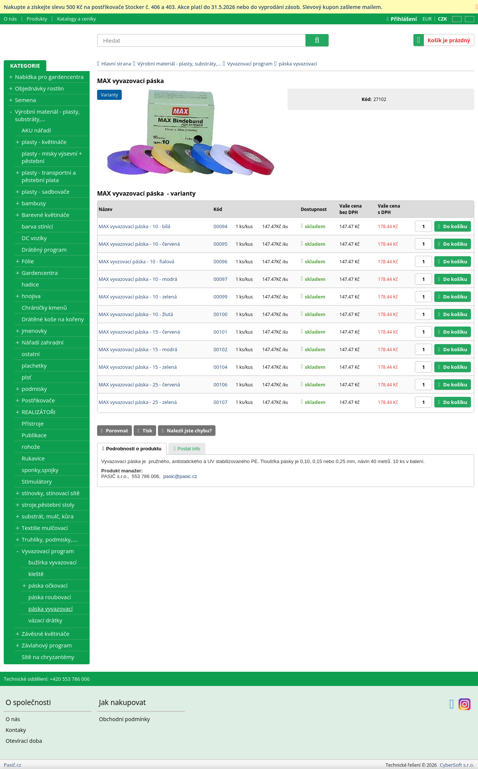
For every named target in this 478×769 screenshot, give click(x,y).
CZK (442, 18)
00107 (222, 385)
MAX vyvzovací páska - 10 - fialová (136, 253)
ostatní (31, 352)
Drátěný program (44, 248)
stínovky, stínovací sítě (51, 492)
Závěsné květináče (45, 632)
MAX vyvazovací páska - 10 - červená (139, 237)
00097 (222, 270)
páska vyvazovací (50, 607)
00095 (222, 237)
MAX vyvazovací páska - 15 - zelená (138, 352)
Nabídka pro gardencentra (49, 75)
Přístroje (33, 422)
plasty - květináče (44, 140)
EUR (426, 18)
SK (468, 19)
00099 (222, 286)
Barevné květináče (45, 213)
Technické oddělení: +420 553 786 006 (47, 677)
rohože (31, 445)
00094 (222, 220)
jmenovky (34, 329)
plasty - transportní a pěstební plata (49, 175)
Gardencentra (40, 271)
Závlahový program (47, 644)
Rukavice (33, 457)
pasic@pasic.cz (180, 457)
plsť (26, 376)
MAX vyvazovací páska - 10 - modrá (138, 270)
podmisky (34, 387)
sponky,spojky (40, 468)
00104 (222, 352)
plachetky (34, 364)
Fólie (28, 260)
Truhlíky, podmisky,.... (50, 538)
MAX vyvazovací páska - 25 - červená (139, 368)
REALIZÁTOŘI (39, 410)
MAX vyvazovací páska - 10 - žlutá (136, 303)
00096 (222, 253)
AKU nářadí (36, 129)
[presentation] (131, 430)
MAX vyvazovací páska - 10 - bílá (134, 220)
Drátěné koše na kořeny (53, 318)
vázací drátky (45, 619)
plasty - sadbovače (45, 190)
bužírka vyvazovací (52, 561)
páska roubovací (49, 596)
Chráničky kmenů (44, 306)
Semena (25, 98)
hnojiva (31, 294)
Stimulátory (37, 480)
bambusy (34, 202)
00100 (222, 303)
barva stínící (37, 225)
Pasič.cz (47, 40)
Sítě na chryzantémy (48, 655)
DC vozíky (34, 236)
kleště (36, 572)
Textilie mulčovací (45, 526)
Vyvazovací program (48, 550)
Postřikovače (38, 399)
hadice (30, 283)
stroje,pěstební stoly (48, 503)
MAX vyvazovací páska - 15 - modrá (138, 336)
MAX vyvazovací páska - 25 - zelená (138, 385)
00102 (222, 336)
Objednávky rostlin (39, 87)
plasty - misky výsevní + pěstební (52, 155)
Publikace (34, 434)
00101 (222, 319)
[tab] (132, 430)
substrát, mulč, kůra (48, 515)
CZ (456, 19)
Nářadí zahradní (42, 341)
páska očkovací (48, 584)
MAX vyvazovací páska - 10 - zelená (138, 286)
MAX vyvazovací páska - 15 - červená (139, 319)
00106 (222, 368)
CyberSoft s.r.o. (457, 763)
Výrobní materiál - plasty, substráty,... (47, 114)
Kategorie (25, 65)
